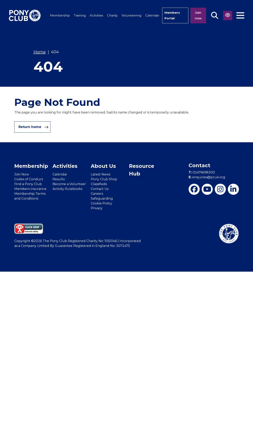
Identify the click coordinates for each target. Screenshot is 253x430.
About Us (103, 166)
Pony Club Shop (104, 179)
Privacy (96, 208)
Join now (198, 15)
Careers (97, 194)
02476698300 (202, 172)
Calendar (152, 15)
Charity (112, 15)
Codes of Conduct (28, 179)
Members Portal (172, 15)
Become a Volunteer (69, 184)
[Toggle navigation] (240, 15)
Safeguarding (102, 198)
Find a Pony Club (28, 184)
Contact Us (99, 189)
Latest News (100, 174)
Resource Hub (141, 170)
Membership (60, 15)
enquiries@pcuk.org (207, 177)
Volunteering (131, 15)
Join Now (21, 174)
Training (80, 15)
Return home (34, 127)
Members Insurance (30, 189)
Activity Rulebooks (67, 189)
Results (59, 179)
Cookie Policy (101, 203)
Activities (96, 15)
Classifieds (99, 184)
